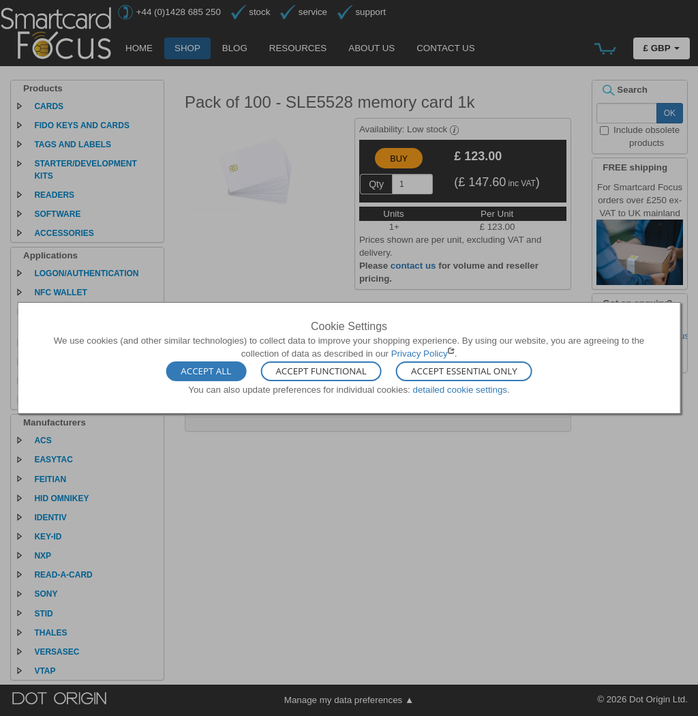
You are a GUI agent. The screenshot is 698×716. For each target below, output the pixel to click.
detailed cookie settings (459, 389)
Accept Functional (320, 371)
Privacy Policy (419, 353)
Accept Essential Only (464, 371)
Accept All (206, 371)
